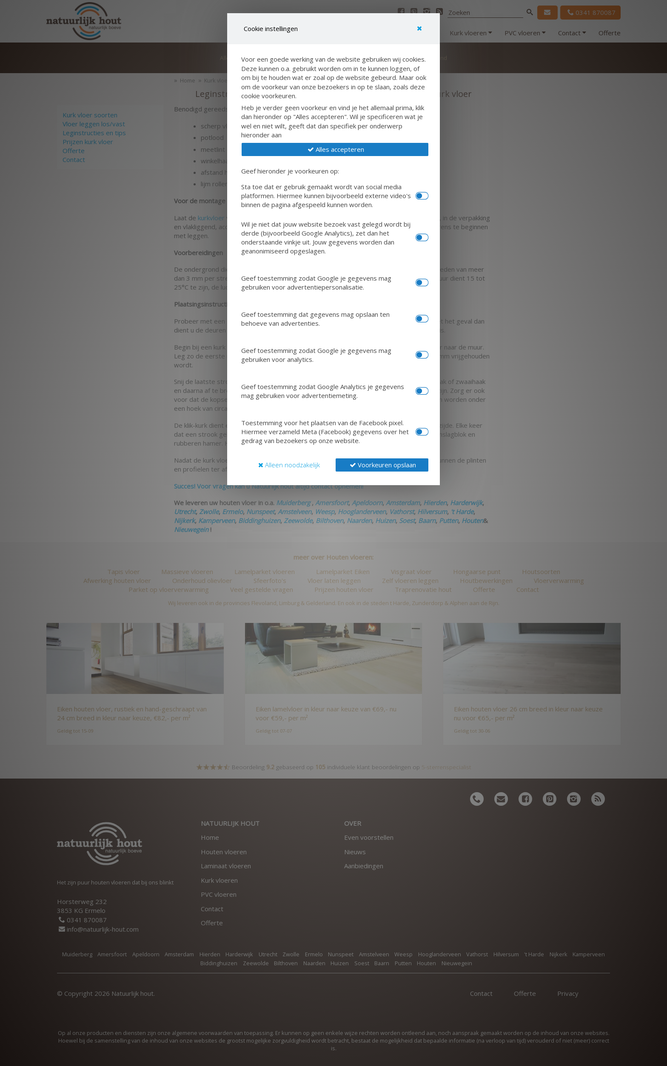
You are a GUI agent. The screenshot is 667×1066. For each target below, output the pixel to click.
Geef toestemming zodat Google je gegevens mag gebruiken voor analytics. (316, 355)
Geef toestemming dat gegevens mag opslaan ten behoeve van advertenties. (315, 318)
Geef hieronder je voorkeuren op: (290, 171)
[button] (335, 149)
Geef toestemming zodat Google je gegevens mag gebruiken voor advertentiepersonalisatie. (316, 282)
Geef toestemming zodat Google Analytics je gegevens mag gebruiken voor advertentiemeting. (322, 391)
